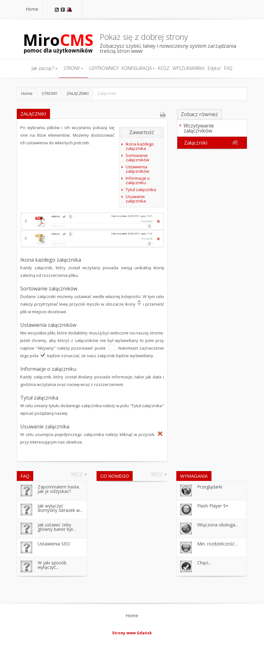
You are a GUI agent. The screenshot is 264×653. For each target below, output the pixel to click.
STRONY (49, 93)
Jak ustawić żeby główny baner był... (57, 527)
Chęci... (204, 563)
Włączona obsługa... (217, 525)
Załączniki (210, 142)
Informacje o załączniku (138, 180)
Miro (58, 42)
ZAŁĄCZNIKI (77, 93)
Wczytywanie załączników (210, 128)
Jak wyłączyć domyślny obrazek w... (60, 508)
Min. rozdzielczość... (217, 544)
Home (27, 93)
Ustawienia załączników (137, 169)
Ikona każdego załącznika (140, 146)
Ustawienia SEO (54, 544)
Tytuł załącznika (141, 189)
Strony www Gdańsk (132, 633)
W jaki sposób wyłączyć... (52, 565)
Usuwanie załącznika (136, 199)
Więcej (77, 474)
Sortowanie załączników (137, 157)
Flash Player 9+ (213, 506)
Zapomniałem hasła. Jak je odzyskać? (59, 489)
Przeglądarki (209, 487)
